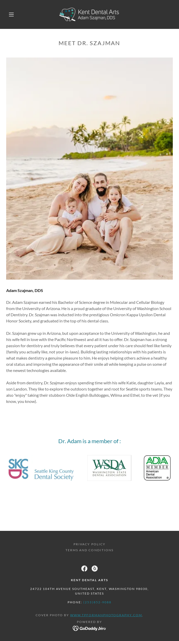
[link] (89, 14)
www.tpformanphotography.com (106, 615)
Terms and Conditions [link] (89, 550)
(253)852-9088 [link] (97, 602)
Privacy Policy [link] (89, 544)
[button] (14, 14)
